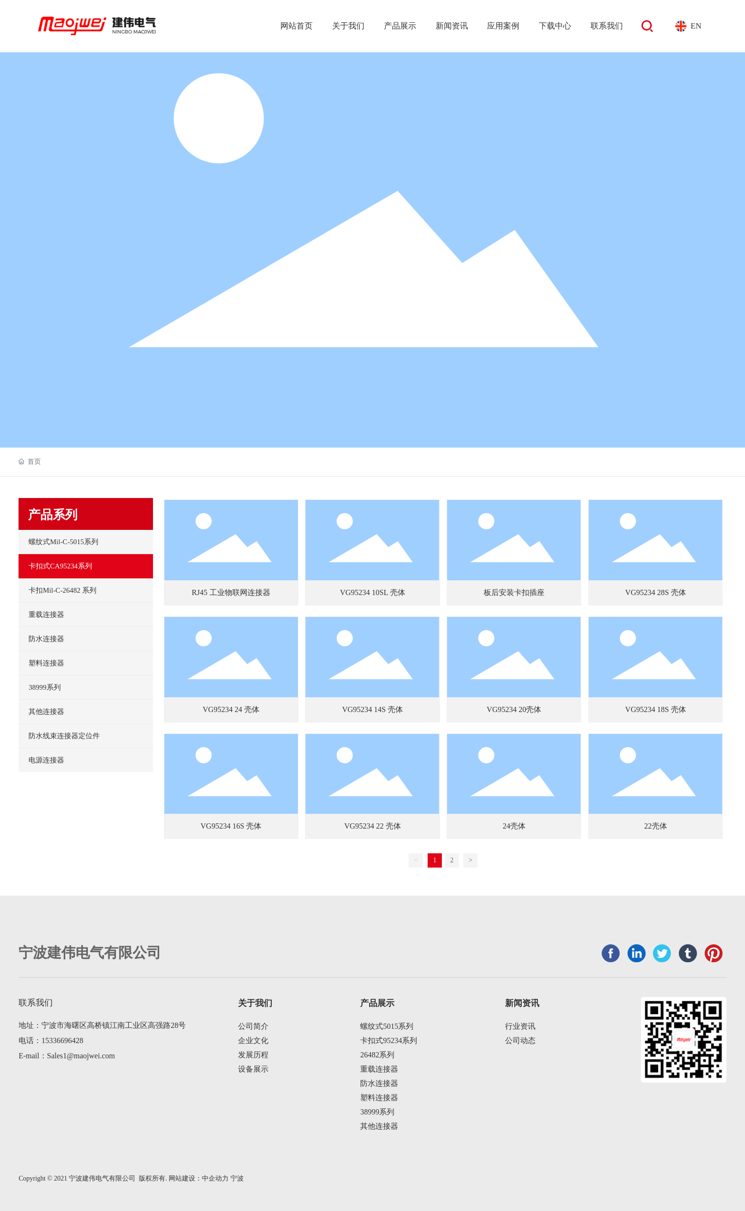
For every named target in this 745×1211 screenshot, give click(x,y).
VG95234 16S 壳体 (231, 826)
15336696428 (62, 1040)
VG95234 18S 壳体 (655, 709)
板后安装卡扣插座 (514, 592)
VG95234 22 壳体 (372, 826)
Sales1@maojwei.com (81, 1056)
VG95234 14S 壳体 (372, 709)
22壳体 (655, 826)
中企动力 (215, 1178)
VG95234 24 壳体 (231, 709)
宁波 (237, 1178)
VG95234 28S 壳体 (655, 592)
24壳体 (514, 826)
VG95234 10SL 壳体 (372, 592)
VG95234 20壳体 (514, 709)
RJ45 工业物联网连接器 (231, 592)
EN (696, 25)
